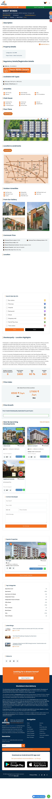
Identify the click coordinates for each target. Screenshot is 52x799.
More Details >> (44, 44)
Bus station (10, 300)
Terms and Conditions (44, 756)
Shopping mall (11, 318)
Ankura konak (6, 467)
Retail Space (8, 631)
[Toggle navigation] (49, 3)
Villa (6, 634)
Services (41, 743)
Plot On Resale (8, 628)
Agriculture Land (9, 609)
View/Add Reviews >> (30, 15)
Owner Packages (30, 754)
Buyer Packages (30, 758)
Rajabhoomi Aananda (8, 500)
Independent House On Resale (12, 620)
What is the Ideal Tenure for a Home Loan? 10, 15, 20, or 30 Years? (28, 649)
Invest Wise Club (43, 747)
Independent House (9, 617)
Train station (10, 325)
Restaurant (10, 311)
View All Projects (44, 443)
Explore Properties (26, 698)
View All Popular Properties (26, 596)
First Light (8, 582)
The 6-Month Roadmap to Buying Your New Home (24, 656)
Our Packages (30, 750)
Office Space (8, 623)
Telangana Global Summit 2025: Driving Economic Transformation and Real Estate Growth (29, 664)
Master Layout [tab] (7, 113)
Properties (29, 747)
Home (28, 743)
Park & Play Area (12, 322)
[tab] (8, 93)
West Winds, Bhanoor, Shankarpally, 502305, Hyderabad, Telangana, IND (18, 13)
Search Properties (39, 7)
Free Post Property (13, 7)
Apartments (8, 612)
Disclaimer (42, 758)
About (28, 745)
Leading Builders (43, 750)
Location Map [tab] (7, 150)
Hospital (9, 307)
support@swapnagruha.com (9, 735)
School (9, 315)
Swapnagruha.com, (12, 746)
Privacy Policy (42, 754)
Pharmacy (10, 304)
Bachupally (43, 581)
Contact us (36, 589)
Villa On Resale (8, 636)
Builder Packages (30, 756)
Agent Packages (30, 752)
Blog (41, 745)
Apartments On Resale (10, 615)
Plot (6, 625)
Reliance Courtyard (32, 467)
